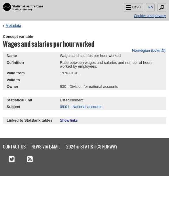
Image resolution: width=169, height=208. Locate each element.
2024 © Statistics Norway (91, 146)
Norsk (150, 7)
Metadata (13, 25)
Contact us (14, 146)
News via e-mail (45, 146)
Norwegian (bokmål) (149, 50)
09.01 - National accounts (81, 107)
